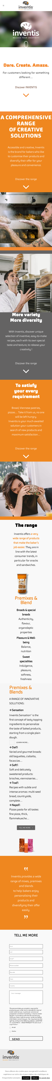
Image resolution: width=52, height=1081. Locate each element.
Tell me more (26, 828)
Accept (14, 1027)
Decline (14, 1031)
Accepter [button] (26, 1078)
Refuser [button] (35, 1078)
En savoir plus (44, 1078)
